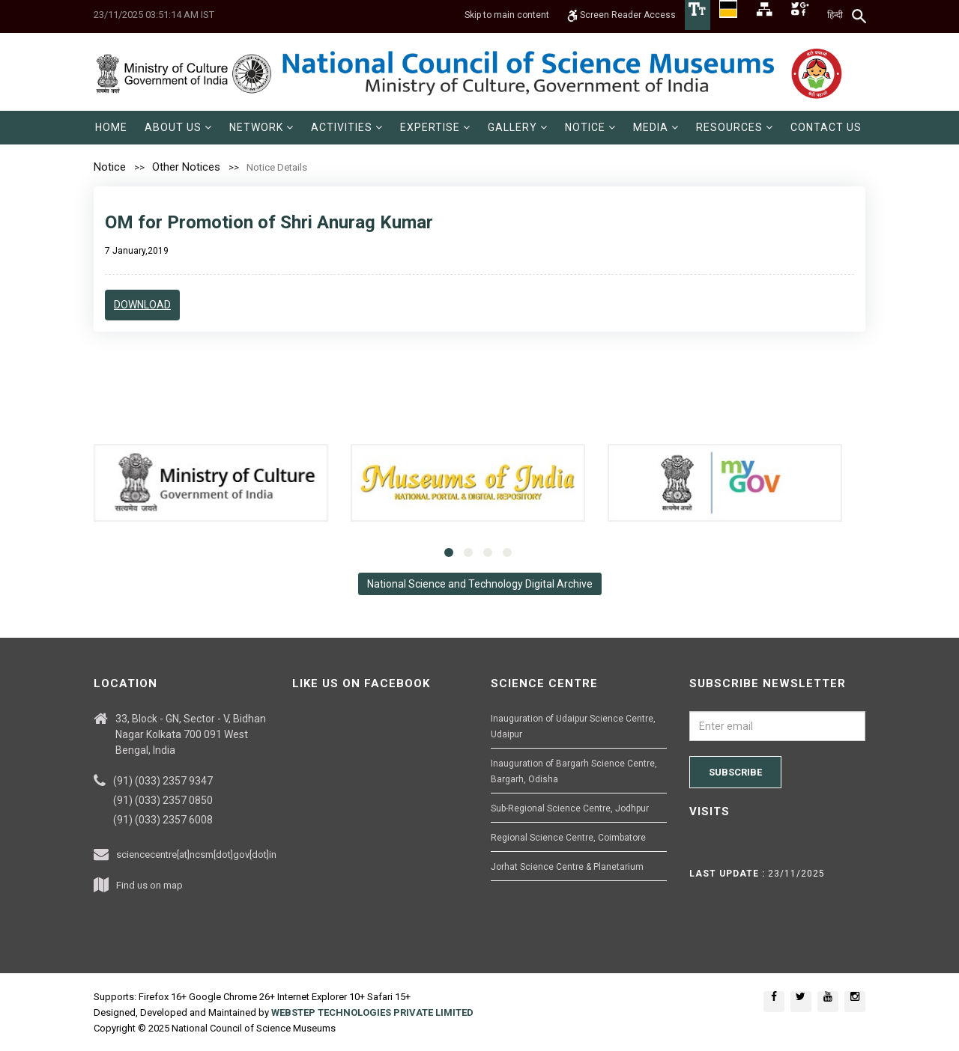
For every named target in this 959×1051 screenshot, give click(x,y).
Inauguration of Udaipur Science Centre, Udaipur (573, 726)
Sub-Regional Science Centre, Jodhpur (570, 808)
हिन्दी (835, 15)
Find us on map (149, 885)
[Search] (860, 15)
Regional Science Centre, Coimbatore (568, 837)
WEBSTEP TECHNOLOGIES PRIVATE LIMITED (372, 1012)
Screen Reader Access (621, 15)
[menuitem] (111, 127)
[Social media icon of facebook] (773, 1001)
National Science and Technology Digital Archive (480, 584)
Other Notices (186, 167)
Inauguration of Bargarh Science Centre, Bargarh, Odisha (574, 771)
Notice (110, 167)
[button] (178, 127)
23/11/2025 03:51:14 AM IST (154, 14)
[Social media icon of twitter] (800, 1001)
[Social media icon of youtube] (827, 1001)
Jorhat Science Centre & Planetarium (567, 867)
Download (142, 305)
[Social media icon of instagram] (854, 1001)
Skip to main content (507, 15)
